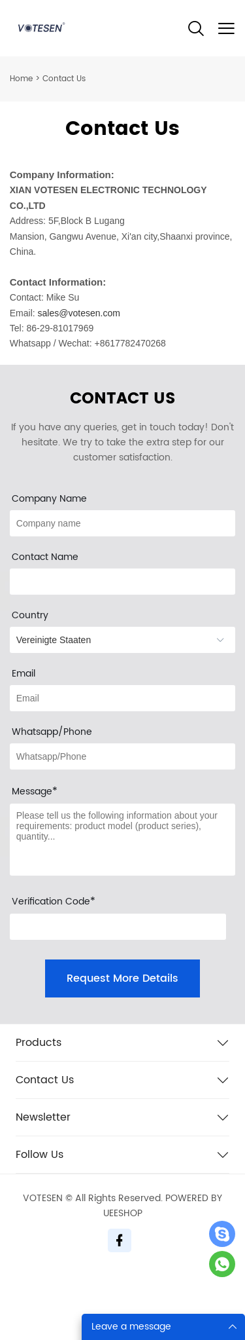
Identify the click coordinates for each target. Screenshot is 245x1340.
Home (21, 79)
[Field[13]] (122, 756)
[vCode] (118, 927)
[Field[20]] (122, 581)
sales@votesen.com (79, 313)
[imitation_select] (122, 640)
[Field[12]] (122, 523)
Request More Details (122, 978)
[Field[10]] (122, 698)
